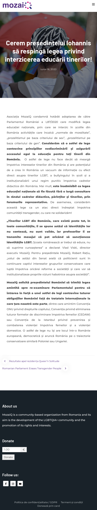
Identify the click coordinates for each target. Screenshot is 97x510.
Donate (8, 457)
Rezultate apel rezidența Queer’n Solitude (34, 361)
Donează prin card (48, 506)
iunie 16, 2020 (48, 69)
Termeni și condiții (72, 502)
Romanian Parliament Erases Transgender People (31, 368)
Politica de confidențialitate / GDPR (35, 502)
